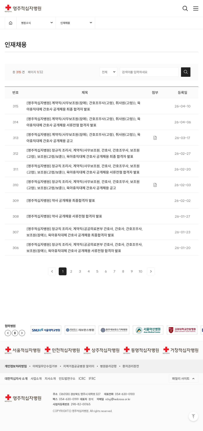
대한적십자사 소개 (16, 379)
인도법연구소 (67, 379)
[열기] (185, 8)
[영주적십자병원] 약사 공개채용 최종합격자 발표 (61, 202)
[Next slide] (22, 333)
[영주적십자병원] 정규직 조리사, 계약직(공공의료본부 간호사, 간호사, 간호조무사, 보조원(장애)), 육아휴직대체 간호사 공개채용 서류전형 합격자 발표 (85, 248)
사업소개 (36, 379)
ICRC (82, 379)
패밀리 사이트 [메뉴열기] (183, 379)
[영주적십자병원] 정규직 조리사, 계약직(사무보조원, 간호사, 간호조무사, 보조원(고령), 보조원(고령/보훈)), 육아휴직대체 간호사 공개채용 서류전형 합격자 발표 (83, 170)
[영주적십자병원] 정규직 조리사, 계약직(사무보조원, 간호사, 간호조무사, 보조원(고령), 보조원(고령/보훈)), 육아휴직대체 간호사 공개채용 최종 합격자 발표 (83, 154)
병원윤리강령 (108, 366)
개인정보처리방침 (16, 366)
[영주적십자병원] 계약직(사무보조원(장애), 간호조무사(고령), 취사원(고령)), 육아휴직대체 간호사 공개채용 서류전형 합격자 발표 (83, 123)
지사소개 (50, 379)
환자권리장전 (131, 366)
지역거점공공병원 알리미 (78, 366)
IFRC (92, 379)
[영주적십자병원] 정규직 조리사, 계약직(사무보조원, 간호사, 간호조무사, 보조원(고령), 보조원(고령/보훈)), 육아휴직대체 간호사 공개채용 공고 (83, 186)
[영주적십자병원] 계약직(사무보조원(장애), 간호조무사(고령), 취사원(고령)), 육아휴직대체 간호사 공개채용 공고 (83, 139)
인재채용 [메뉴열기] (76, 23)
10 (140, 272)
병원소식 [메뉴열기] (37, 23)
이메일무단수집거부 (45, 366)
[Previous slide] (8, 333)
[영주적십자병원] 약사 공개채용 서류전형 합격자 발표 (64, 217)
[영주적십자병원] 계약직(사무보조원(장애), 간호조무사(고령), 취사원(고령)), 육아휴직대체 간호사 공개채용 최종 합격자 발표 (83, 107)
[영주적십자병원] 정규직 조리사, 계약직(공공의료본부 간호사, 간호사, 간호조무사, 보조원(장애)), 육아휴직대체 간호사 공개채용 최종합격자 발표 (85, 233)
